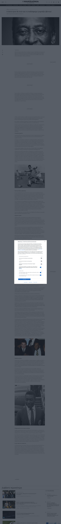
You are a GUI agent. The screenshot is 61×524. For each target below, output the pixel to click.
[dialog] (30, 262)
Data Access (30, 282)
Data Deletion (25, 282)
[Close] (45, 242)
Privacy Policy (35, 282)
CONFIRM (24, 279)
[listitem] (30, 256)
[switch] (41, 258)
